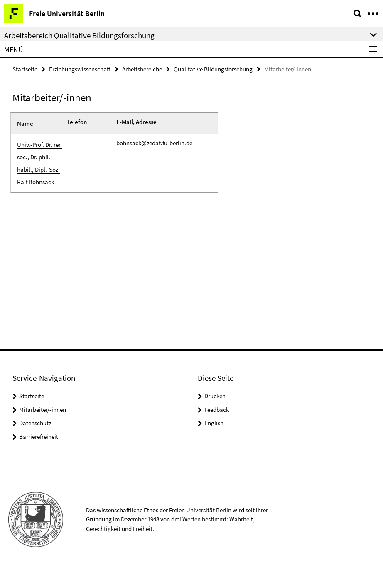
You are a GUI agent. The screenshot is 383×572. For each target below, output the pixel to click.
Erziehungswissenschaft (79, 69)
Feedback (216, 410)
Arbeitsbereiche (142, 69)
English (213, 423)
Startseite (24, 69)
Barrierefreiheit (38, 437)
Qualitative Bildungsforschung (213, 69)
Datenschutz (35, 423)
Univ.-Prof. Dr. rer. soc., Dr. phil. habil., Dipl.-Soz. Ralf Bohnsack (39, 163)
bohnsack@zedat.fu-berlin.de (154, 143)
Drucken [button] (215, 396)
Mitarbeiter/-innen (42, 410)
